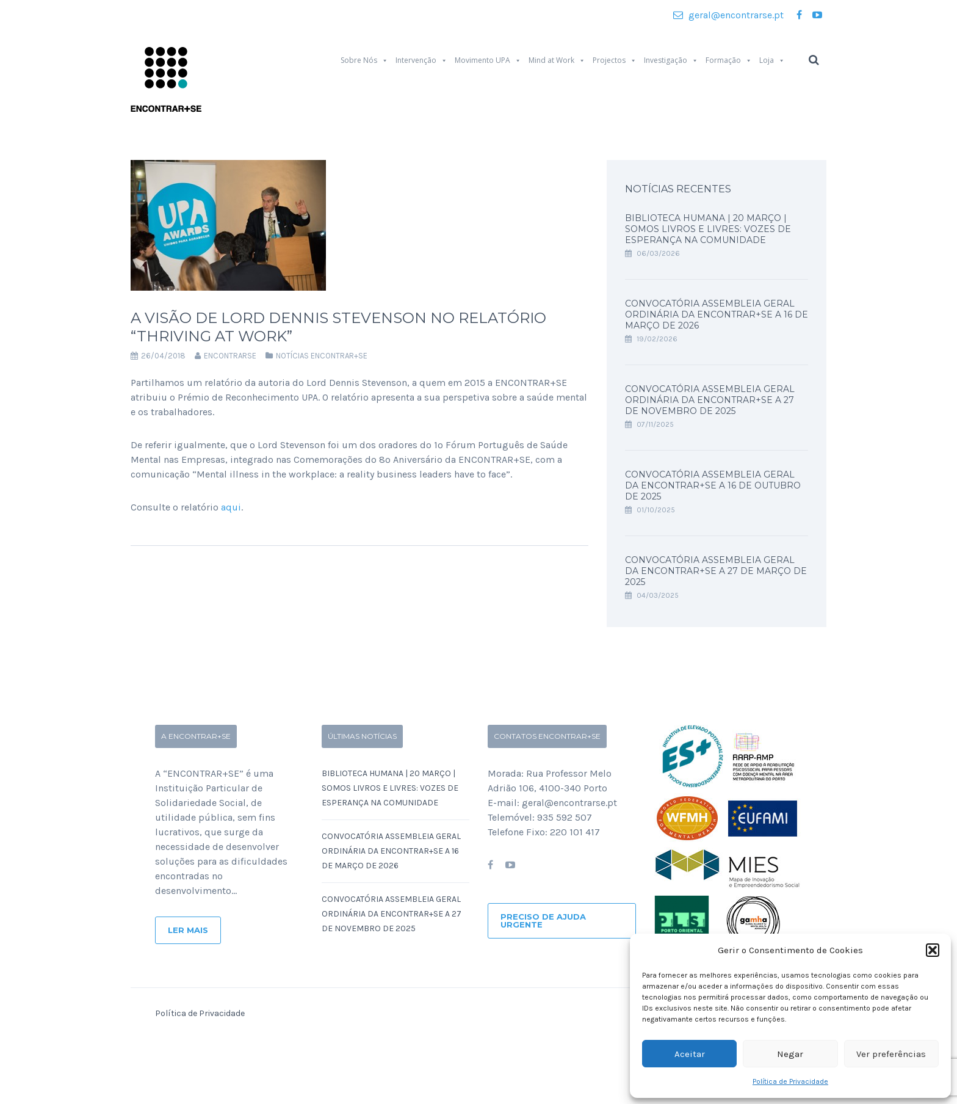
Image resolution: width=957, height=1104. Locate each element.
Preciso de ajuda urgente (543, 920)
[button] (932, 950)
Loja (772, 60)
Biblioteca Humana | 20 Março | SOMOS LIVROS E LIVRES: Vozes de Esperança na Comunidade (708, 228)
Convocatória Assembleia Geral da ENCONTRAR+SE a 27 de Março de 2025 (716, 570)
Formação (729, 60)
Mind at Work (557, 60)
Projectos (615, 60)
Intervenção (421, 60)
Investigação (671, 60)
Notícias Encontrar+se (321, 355)
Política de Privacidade (790, 1081)
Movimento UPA (488, 60)
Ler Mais (188, 930)
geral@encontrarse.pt (728, 15)
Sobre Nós (364, 60)
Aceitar (689, 1053)
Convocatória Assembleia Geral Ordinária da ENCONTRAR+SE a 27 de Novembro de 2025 (710, 399)
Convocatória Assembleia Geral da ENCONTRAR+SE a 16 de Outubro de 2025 (713, 485)
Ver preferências (891, 1053)
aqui (231, 507)
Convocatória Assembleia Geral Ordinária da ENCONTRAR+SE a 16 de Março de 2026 (716, 314)
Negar (790, 1053)
